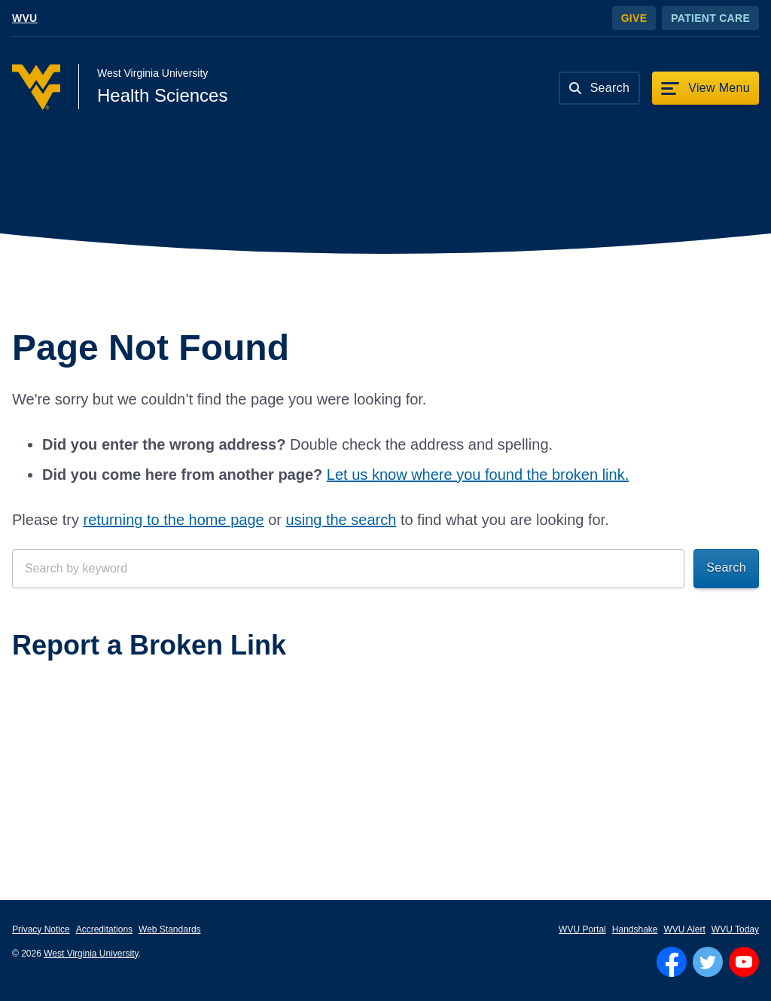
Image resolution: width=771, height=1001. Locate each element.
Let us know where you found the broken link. (478, 474)
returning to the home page (173, 519)
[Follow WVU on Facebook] (672, 962)
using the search (341, 519)
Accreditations (104, 929)
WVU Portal (582, 929)
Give (634, 18)
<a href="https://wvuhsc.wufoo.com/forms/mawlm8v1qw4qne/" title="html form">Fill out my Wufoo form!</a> (385, 731)
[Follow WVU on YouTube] (744, 962)
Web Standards (170, 929)
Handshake (635, 929)
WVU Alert (684, 929)
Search (726, 567)
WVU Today (735, 929)
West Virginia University (91, 953)
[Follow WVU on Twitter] (708, 962)
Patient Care (710, 18)
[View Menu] (705, 88)
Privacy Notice (41, 929)
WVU (25, 18)
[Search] (600, 88)
